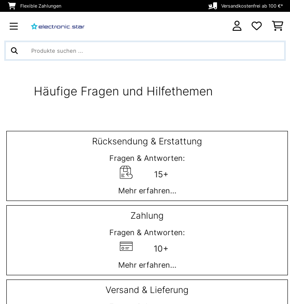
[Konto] (237, 26)
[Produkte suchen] (145, 51)
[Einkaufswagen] (277, 26)
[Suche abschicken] (14, 51)
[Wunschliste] (257, 26)
